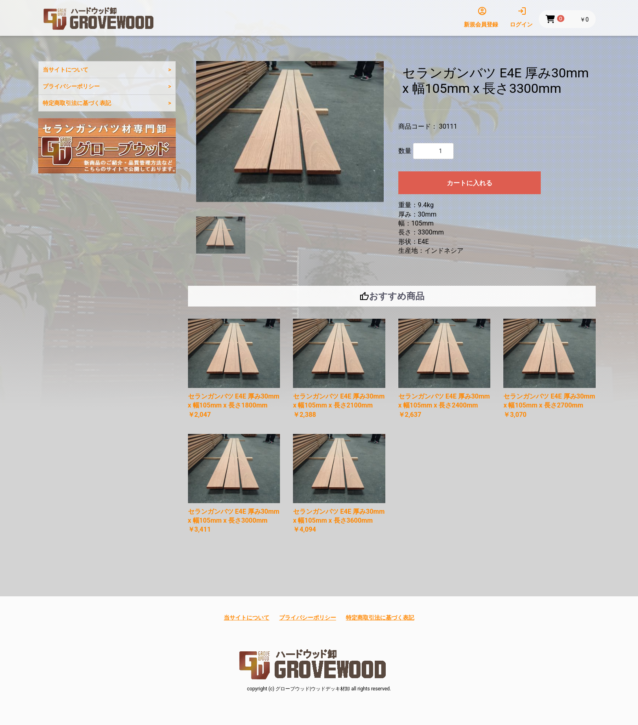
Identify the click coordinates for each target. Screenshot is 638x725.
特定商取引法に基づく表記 (77, 103)
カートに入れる (469, 183)
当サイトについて (65, 69)
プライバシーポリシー (71, 86)
